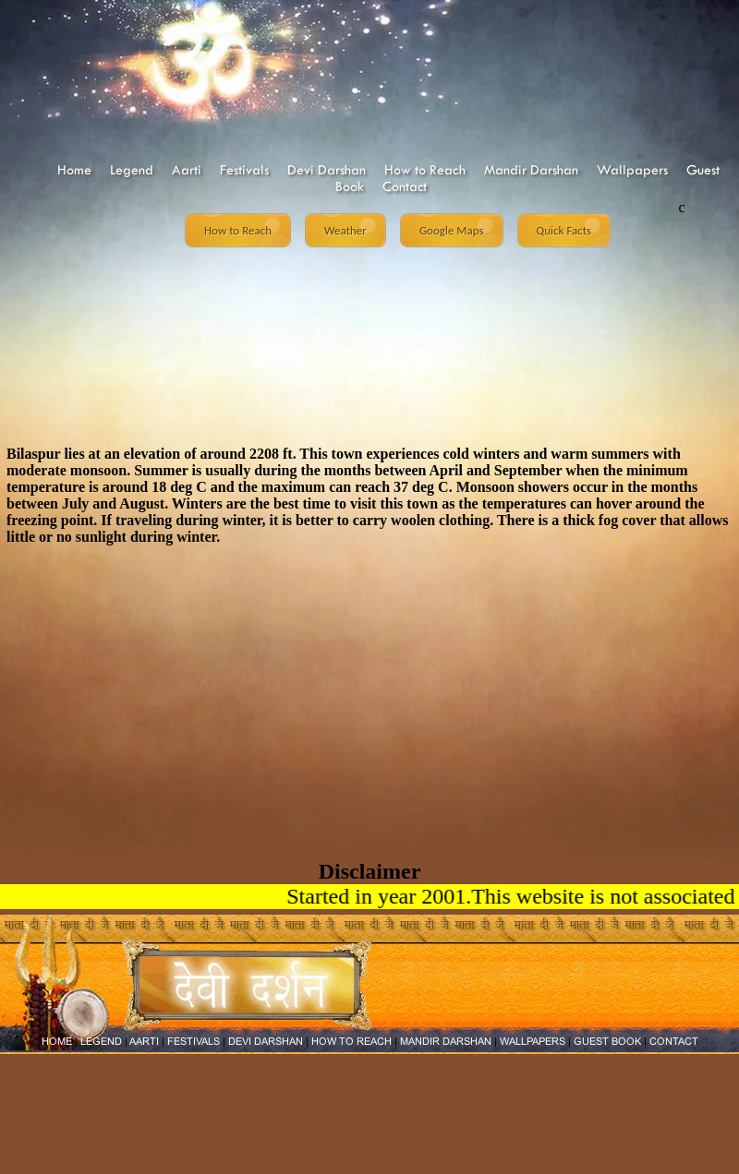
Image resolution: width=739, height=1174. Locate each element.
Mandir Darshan (531, 170)
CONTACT (673, 1041)
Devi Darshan (326, 170)
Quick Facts (564, 230)
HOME (57, 1041)
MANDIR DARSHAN (445, 1041)
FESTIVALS (193, 1041)
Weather (345, 230)
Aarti (186, 170)
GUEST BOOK (607, 1041)
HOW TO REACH (351, 1041)
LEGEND (101, 1041)
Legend (131, 170)
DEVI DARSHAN (265, 1041)
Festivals (244, 170)
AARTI (144, 1041)
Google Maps (451, 230)
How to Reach (425, 170)
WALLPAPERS (532, 1041)
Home (74, 170)
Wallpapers (632, 170)
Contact (404, 186)
